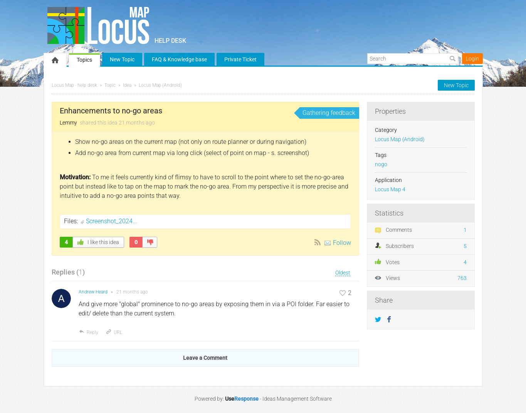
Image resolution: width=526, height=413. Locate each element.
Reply (88, 332)
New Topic (122, 59)
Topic (110, 85)
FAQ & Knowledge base (179, 59)
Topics (84, 60)
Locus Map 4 (390, 189)
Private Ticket (240, 59)
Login (472, 59)
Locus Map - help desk (74, 85)
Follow (342, 242)
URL (114, 332)
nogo (381, 164)
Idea (127, 85)
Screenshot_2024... (111, 221)
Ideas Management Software (297, 398)
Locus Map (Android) (160, 85)
